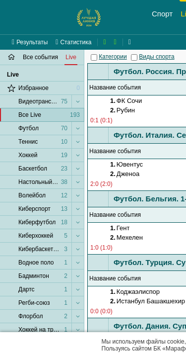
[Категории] (94, 57)
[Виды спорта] (134, 57)
